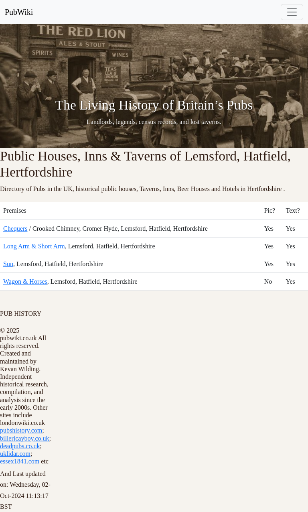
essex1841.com (19, 461)
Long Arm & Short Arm (34, 246)
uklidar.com (15, 453)
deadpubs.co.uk (20, 446)
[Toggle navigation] (292, 12)
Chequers (15, 228)
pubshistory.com (21, 430)
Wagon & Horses (25, 281)
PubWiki (19, 12)
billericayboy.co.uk (24, 438)
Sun (8, 263)
